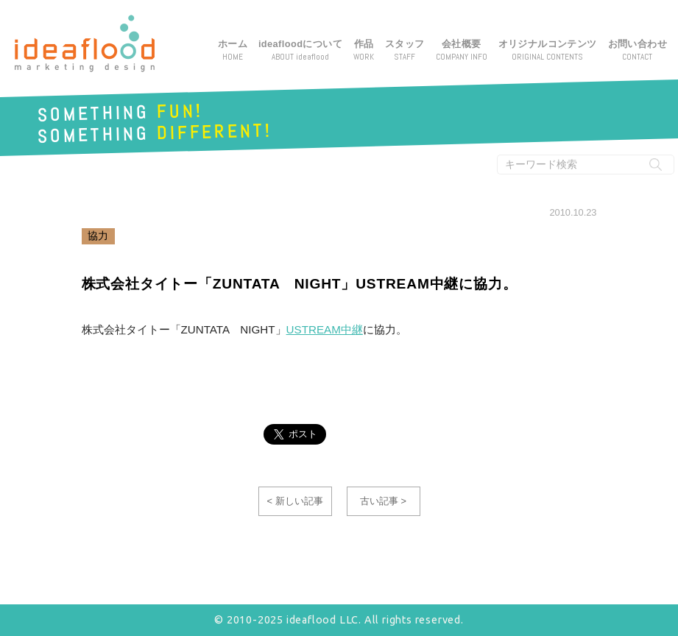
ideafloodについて (300, 50)
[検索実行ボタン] (656, 164)
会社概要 (461, 50)
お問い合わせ (637, 50)
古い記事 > (383, 500)
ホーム (232, 50)
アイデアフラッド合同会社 (85, 43)
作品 (363, 50)
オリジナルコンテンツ (547, 50)
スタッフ (405, 50)
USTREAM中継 (324, 329)
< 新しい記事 (294, 500)
